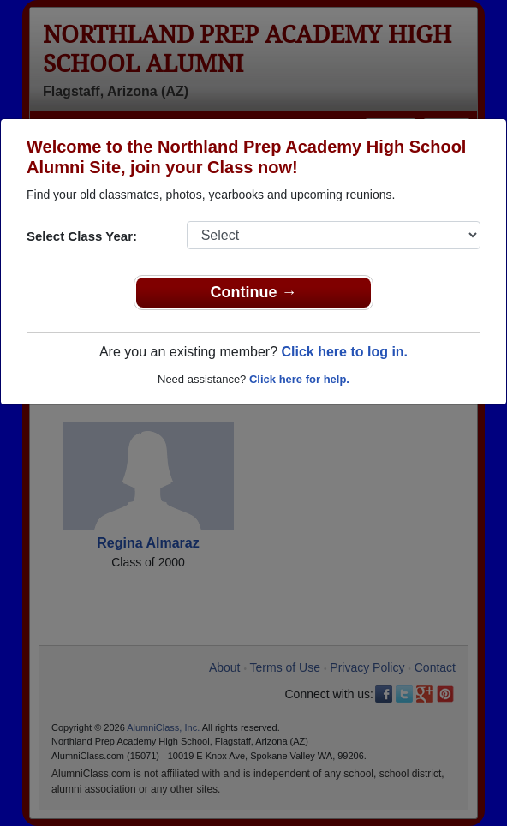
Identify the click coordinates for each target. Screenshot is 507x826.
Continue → (254, 292)
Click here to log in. (344, 351)
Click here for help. (299, 379)
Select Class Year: (82, 236)
